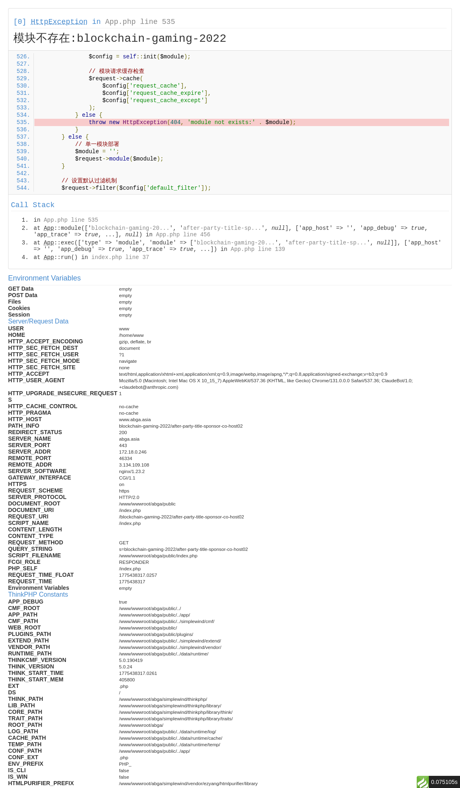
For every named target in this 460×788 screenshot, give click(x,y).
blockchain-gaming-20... (130, 228)
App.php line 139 (258, 249)
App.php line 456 (183, 234)
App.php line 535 (140, 22)
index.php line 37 (120, 257)
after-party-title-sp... (222, 228)
